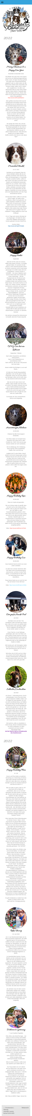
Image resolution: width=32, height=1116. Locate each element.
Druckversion (8, 1107)
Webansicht (25, 1107)
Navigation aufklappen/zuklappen (16, 2)
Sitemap (5, 1109)
